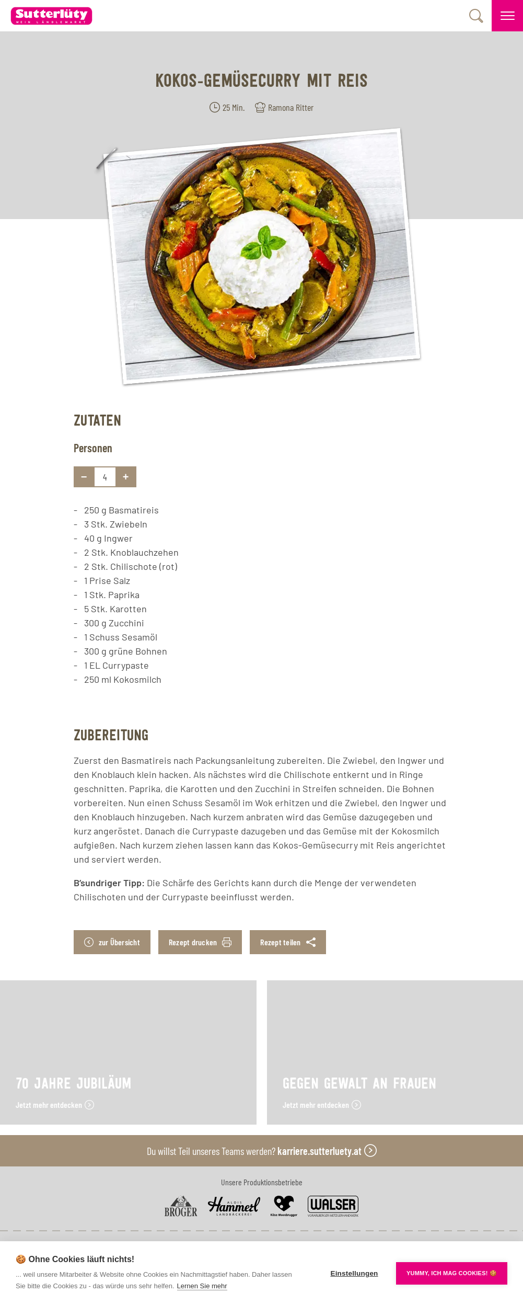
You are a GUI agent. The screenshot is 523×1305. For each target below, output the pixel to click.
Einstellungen (354, 1273)
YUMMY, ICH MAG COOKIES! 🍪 (451, 1273)
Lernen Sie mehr (202, 1286)
